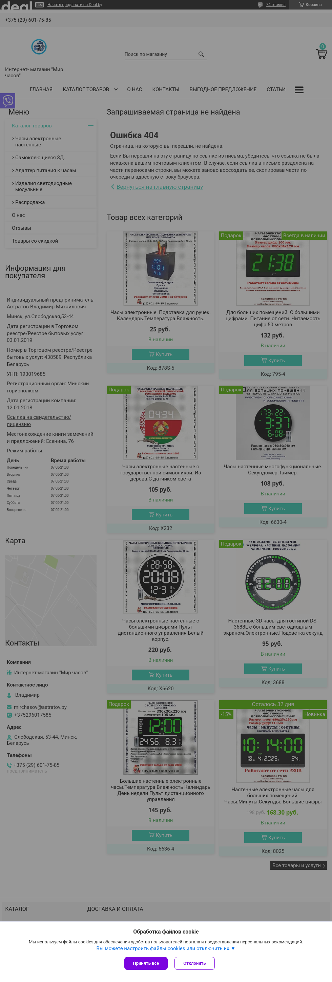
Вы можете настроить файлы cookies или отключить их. (164, 948)
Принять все (146, 963)
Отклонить (194, 963)
